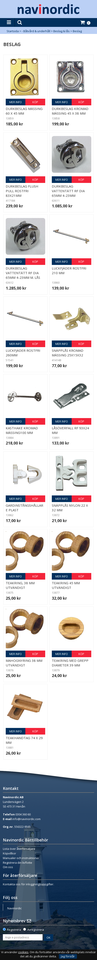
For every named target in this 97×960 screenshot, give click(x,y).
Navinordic (14, 908)
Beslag (77, 31)
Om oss (8, 867)
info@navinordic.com (26, 819)
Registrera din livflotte (17, 863)
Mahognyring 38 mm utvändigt (24, 662)
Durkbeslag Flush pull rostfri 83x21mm (22, 191)
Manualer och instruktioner (21, 858)
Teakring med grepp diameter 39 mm (70, 662)
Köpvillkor (9, 853)
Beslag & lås (61, 31)
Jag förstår (68, 956)
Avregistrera (35, 930)
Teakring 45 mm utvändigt (66, 585)
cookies (23, 952)
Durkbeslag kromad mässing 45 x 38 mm (70, 110)
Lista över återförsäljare (19, 849)
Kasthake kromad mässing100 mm (22, 430)
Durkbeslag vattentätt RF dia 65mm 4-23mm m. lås (23, 273)
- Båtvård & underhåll (36, 31)
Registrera (14, 930)
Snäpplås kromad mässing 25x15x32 (67, 352)
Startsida (13, 31)
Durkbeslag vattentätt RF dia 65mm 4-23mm (68, 191)
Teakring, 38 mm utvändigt (20, 585)
